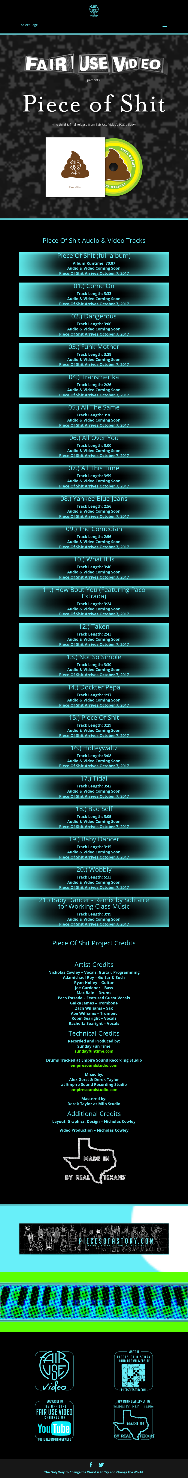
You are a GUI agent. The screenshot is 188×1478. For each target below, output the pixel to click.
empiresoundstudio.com (94, 1065)
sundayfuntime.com (94, 1051)
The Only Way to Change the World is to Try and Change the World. (94, 1472)
